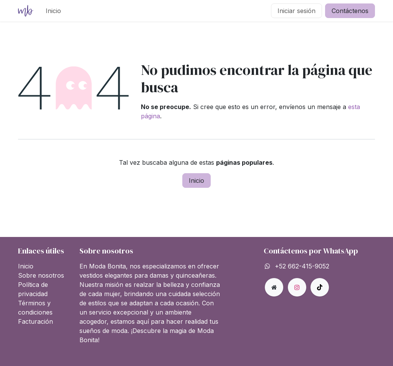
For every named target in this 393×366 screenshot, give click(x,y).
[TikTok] (319, 287)
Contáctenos (350, 11)
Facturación (35, 321)
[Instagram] (297, 287)
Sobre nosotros (41, 275)
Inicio (196, 180)
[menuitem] (53, 10)
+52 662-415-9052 (302, 266)
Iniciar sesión (296, 11)
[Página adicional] (274, 287)
